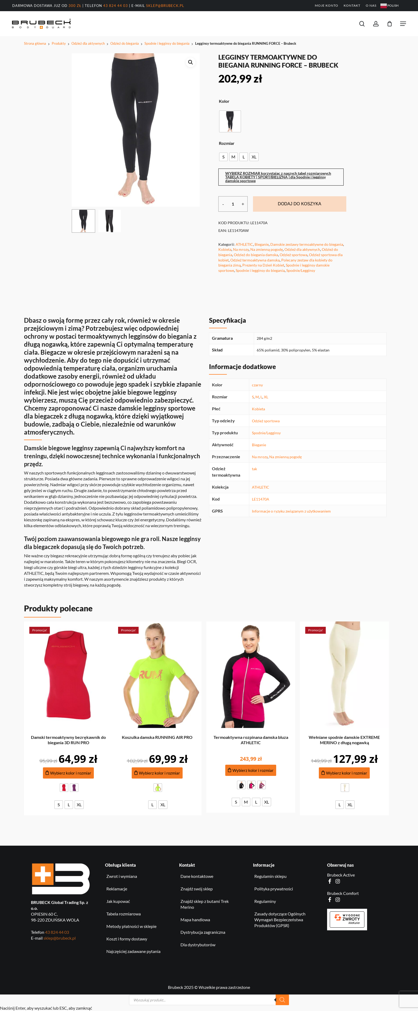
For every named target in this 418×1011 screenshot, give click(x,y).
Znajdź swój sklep (196, 888)
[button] (403, 23)
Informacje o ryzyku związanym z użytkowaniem (291, 511)
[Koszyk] (390, 24)
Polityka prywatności (273, 888)
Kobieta (224, 249)
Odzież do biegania (124, 43)
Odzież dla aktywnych (88, 43)
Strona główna (35, 43)
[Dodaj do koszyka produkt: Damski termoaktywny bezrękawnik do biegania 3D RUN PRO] (68, 773)
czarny (257, 385)
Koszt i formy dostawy (126, 938)
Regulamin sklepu (270, 876)
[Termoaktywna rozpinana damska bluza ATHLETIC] (250, 674)
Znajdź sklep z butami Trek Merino (204, 904)
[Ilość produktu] (233, 204)
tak (254, 468)
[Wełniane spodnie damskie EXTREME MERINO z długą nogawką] (344, 674)
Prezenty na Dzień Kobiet (263, 265)
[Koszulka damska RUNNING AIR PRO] (157, 674)
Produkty (59, 43)
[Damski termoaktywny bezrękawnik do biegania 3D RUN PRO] (68, 674)
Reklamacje (116, 888)
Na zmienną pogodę (266, 249)
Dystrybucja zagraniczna (202, 932)
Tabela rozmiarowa (123, 913)
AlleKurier (354, 923)
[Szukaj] (282, 999)
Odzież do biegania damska (256, 254)
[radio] (230, 121)
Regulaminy (265, 901)
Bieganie (262, 244)
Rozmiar (227, 143)
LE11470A (260, 499)
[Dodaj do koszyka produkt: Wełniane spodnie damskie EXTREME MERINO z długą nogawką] (344, 773)
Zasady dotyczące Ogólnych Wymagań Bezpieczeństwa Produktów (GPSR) (280, 919)
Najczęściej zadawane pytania (133, 951)
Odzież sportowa (293, 254)
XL (266, 397)
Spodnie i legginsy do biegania (167, 43)
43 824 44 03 (115, 5)
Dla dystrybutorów (197, 944)
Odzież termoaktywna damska (255, 260)
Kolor (224, 101)
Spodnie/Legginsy (300, 270)
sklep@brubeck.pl (165, 5)
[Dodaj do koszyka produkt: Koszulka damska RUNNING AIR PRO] (157, 773)
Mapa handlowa (195, 919)
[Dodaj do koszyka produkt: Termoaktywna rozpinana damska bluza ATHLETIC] (250, 770)
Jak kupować (118, 901)
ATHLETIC (244, 244)
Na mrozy (241, 249)
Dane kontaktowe (196, 876)
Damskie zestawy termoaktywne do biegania (306, 244)
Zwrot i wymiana (121, 876)
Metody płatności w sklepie (131, 926)
